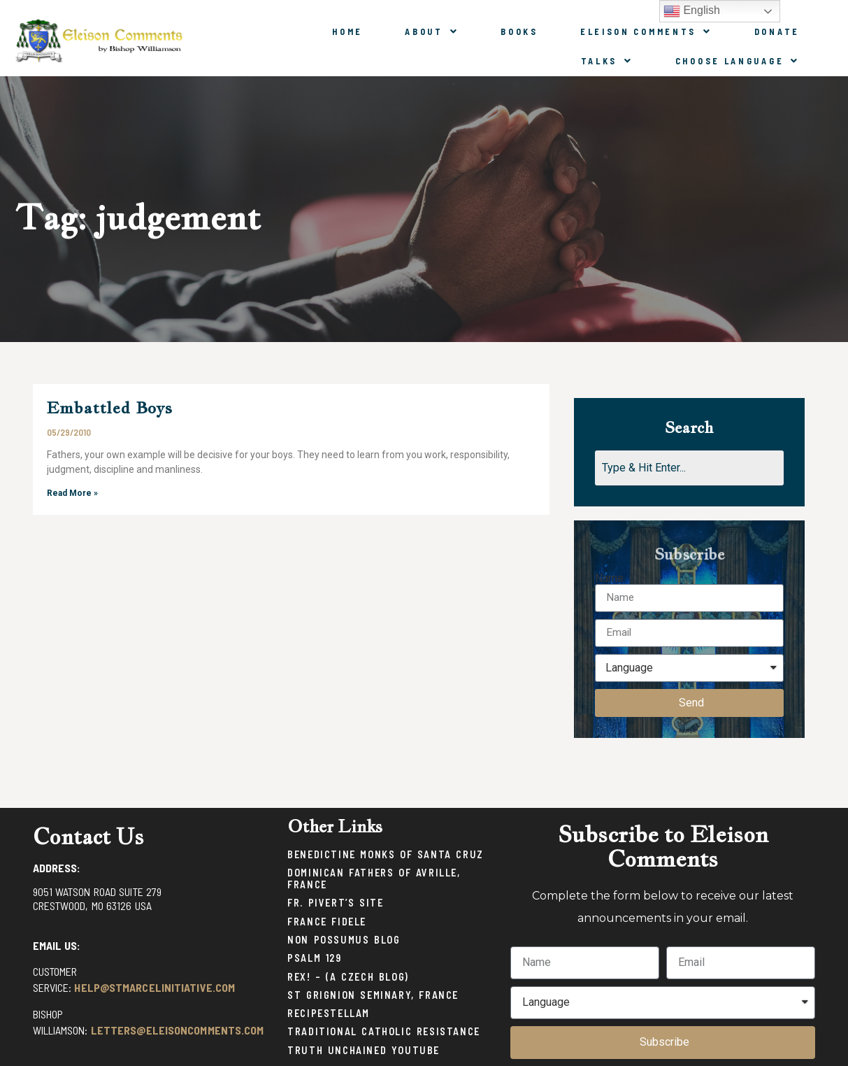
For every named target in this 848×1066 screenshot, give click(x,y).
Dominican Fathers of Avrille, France (373, 878)
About (432, 31)
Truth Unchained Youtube (363, 1050)
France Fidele (326, 922)
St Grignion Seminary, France (373, 995)
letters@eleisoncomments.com (177, 1030)
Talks (607, 61)
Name (609, 578)
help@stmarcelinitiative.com (154, 987)
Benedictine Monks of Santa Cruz (385, 854)
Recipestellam (328, 1013)
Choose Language (737, 61)
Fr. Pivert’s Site (335, 903)
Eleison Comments (646, 31)
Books (519, 31)
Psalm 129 (314, 958)
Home (347, 31)
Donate (777, 31)
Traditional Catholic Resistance (383, 1031)
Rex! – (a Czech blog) (348, 977)
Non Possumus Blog (343, 940)
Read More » (72, 493)
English (691, 11)
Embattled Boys (110, 407)
